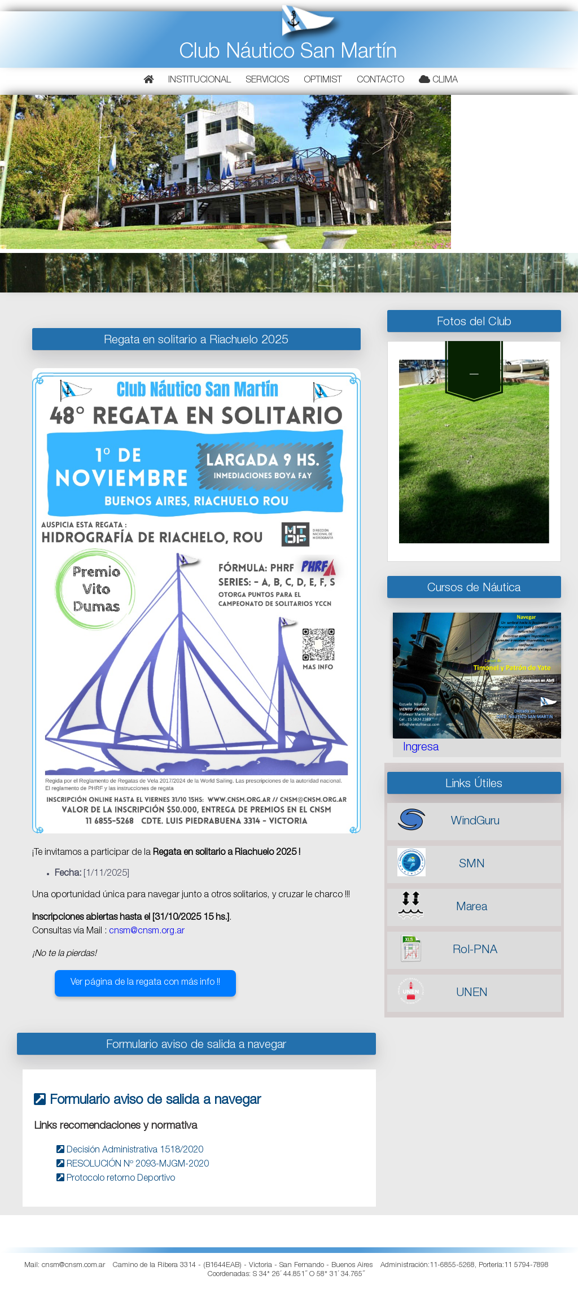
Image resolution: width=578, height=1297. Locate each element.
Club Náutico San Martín (288, 53)
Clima (438, 80)
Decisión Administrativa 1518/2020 (129, 1150)
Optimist (323, 80)
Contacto (380, 80)
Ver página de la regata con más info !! (145, 983)
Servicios (267, 80)
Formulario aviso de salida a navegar (147, 1101)
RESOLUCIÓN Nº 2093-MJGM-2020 (132, 1164)
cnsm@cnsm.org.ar (147, 931)
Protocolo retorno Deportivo (115, 1179)
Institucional (199, 80)
